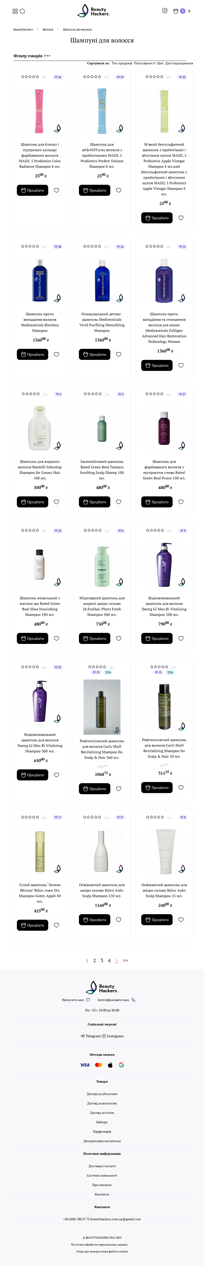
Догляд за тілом (102, 1112)
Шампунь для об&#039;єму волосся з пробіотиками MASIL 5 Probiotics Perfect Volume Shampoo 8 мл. (102, 155)
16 (120, 246)
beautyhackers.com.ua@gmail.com (115, 1219)
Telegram (91, 1035)
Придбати (32, 190)
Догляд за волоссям (102, 1103)
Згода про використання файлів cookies (102, 1251)
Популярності (144, 63)
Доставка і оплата (102, 1166)
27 (182, 394)
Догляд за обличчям (102, 1094)
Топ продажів (122, 63)
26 (58, 77)
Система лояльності (102, 1175)
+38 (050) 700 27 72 (76, 1219)
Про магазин (102, 1185)
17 (58, 817)
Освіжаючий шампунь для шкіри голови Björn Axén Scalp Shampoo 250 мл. (102, 890)
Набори (102, 1122)
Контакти (102, 1194)
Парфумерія (102, 1131)
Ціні (160, 63)
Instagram (113, 1035)
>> (125, 960)
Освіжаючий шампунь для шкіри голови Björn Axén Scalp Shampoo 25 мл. (164, 890)
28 (58, 246)
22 (58, 667)
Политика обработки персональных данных (99, 1244)
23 (182, 246)
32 (182, 77)
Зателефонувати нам (116, 1000)
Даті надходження (179, 63)
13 (158, 672)
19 (120, 77)
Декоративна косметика (102, 1141)
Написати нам (76, 1000)
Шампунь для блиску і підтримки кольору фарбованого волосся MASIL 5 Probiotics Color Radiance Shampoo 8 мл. (40, 155)
